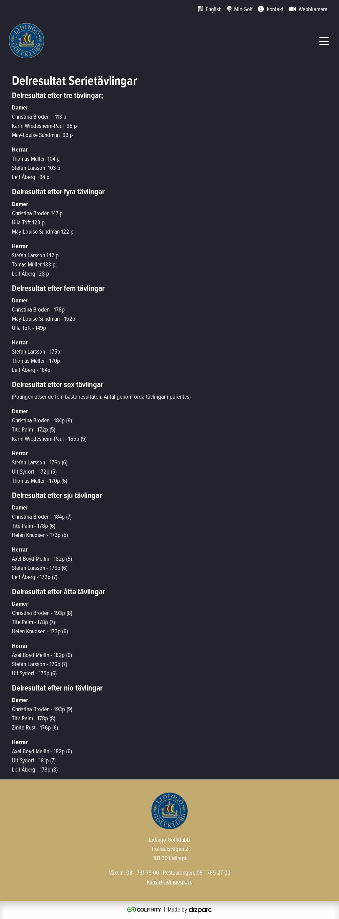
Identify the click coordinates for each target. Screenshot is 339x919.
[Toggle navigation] (324, 41)
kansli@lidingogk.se (169, 881)
